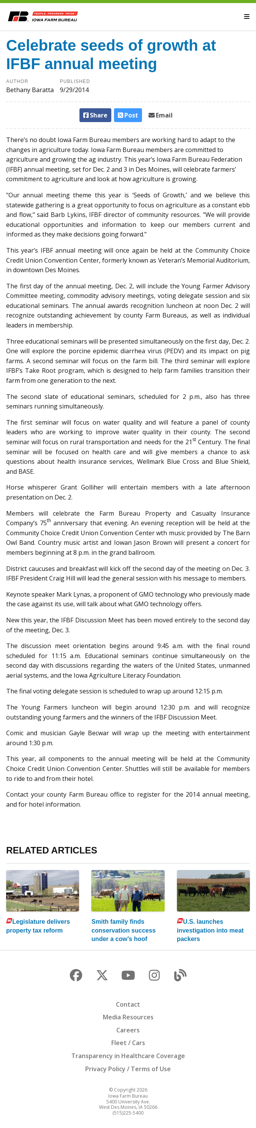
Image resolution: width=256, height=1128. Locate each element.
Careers (128, 1030)
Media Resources (128, 1017)
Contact (128, 1004)
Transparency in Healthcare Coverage (128, 1056)
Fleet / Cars (128, 1043)
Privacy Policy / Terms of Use (128, 1069)
